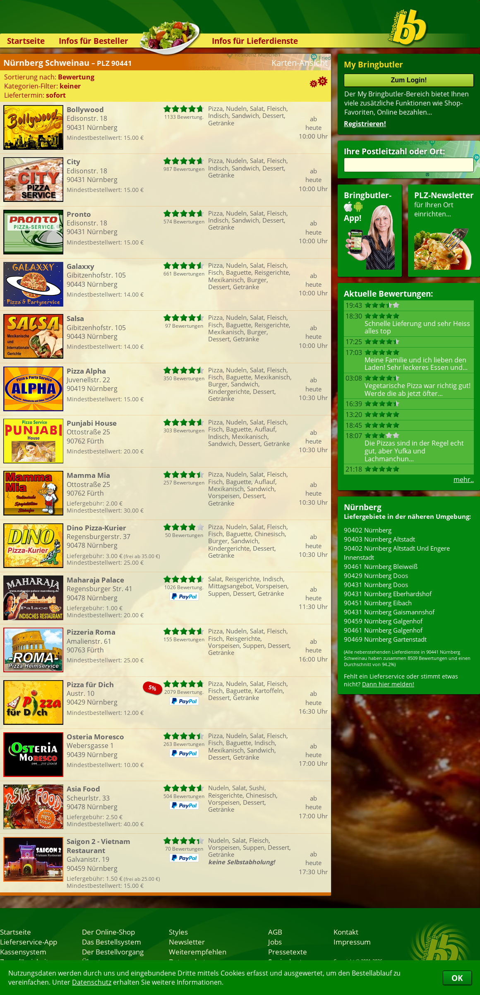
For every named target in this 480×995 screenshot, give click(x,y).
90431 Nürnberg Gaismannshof (389, 612)
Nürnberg (363, 507)
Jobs (275, 942)
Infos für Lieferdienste (255, 41)
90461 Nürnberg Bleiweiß (381, 566)
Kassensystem (23, 952)
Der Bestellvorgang (113, 952)
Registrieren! (365, 123)
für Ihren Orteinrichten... (444, 230)
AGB (275, 932)
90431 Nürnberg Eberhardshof (388, 594)
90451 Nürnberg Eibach (378, 603)
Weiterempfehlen (197, 952)
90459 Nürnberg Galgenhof (383, 621)
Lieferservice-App (28, 942)
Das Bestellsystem (111, 942)
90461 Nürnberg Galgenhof (383, 630)
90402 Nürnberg (367, 530)
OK (457, 978)
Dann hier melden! (388, 684)
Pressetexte (287, 952)
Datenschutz (91, 982)
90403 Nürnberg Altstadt (379, 539)
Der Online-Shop (108, 932)
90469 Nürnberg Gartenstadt (385, 639)
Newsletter (187, 942)
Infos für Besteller (93, 41)
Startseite (26, 41)
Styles (178, 932)
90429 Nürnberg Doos (376, 575)
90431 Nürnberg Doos (376, 584)
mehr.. (464, 479)
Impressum (352, 942)
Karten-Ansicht (299, 62)
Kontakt (346, 932)
